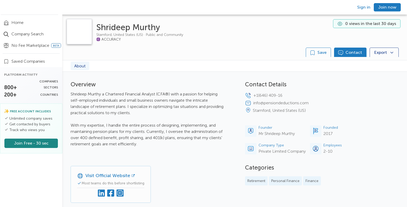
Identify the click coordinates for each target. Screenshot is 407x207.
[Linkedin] (101, 193)
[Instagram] (120, 193)
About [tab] (80, 65)
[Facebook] (111, 193)
